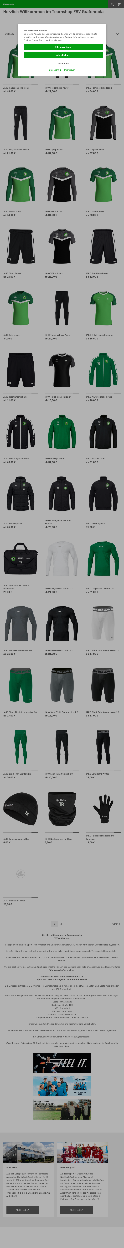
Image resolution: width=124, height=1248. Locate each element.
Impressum (69, 69)
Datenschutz (55, 69)
